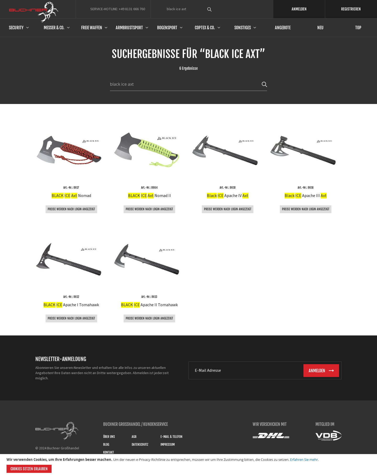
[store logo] (34, 12)
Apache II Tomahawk (149, 305)
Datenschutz (140, 444)
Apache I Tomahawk (71, 305)
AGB (134, 437)
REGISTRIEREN (351, 9)
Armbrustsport (129, 27)
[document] (189, 465)
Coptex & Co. (205, 27)
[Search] (264, 84)
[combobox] (219, 9)
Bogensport (167, 27)
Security (16, 27)
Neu (320, 27)
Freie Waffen (91, 27)
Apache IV (227, 196)
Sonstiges (242, 27)
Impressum (167, 444)
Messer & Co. (54, 27)
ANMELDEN (299, 9)
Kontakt (108, 452)
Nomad (71, 196)
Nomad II (149, 196)
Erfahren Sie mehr (304, 459)
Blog (106, 444)
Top (358, 27)
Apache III (306, 196)
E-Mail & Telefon (171, 437)
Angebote (283, 27)
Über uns (109, 437)
